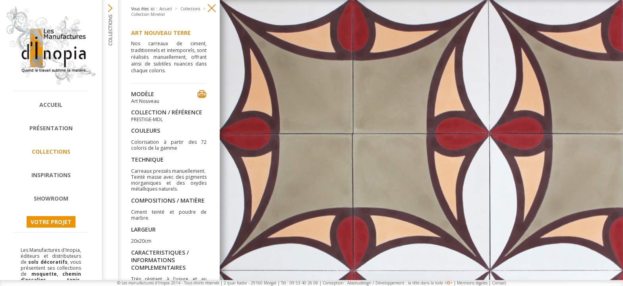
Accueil (50, 104)
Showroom (51, 198)
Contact (499, 283)
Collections (51, 151)
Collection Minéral (148, 14)
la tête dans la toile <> (430, 283)
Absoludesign (359, 283)
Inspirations (51, 175)
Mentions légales (472, 283)
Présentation (51, 128)
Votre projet (51, 222)
